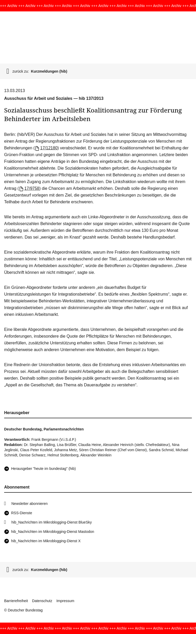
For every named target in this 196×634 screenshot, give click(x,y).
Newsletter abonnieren (29, 503)
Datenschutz (42, 601)
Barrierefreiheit (16, 601)
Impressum (65, 601)
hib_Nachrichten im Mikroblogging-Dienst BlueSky (51, 522)
